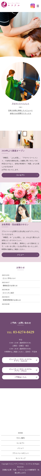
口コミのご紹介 (8, 293)
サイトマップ (20, 458)
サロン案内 (20, 438)
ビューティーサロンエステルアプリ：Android (20, 360)
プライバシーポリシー (20, 453)
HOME (20, 433)
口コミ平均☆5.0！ (9, 278)
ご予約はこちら (20, 377)
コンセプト (20, 175)
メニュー (20, 255)
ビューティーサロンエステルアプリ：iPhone (20, 370)
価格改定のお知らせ (10, 285)
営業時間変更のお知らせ (12, 300)
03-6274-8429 (23, 332)
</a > (20, 109)
